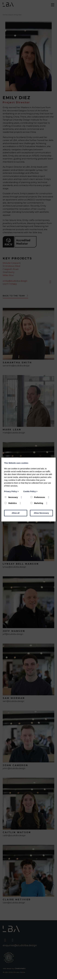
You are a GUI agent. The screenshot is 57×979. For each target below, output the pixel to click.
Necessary (11, 497)
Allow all (15, 513)
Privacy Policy (11, 491)
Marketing (37, 503)
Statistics (11, 503)
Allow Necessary (41, 513)
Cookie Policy (30, 491)
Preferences (38, 497)
